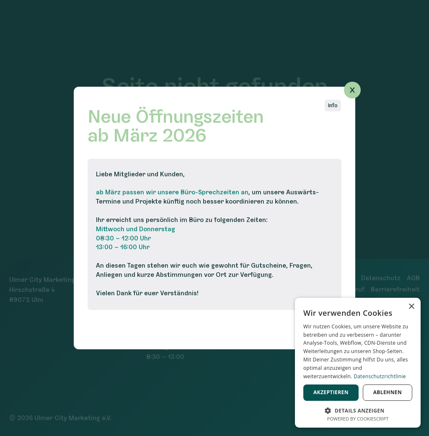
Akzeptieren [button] (331, 392)
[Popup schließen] (352, 90)
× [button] (411, 307)
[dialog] (358, 363)
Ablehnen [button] (387, 392)
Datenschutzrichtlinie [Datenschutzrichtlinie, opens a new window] (380, 376)
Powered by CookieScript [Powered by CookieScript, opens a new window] (358, 418)
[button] (357, 409)
